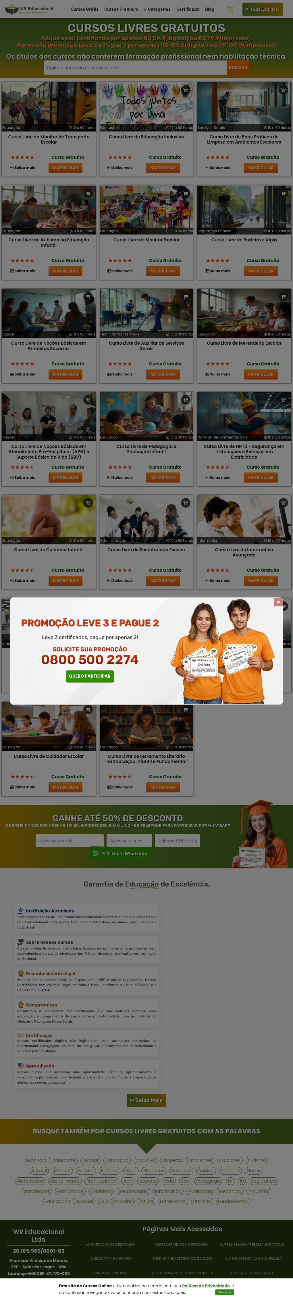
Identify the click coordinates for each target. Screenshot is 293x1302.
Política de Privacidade (206, 1286)
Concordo (224, 1292)
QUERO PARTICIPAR (90, 676)
